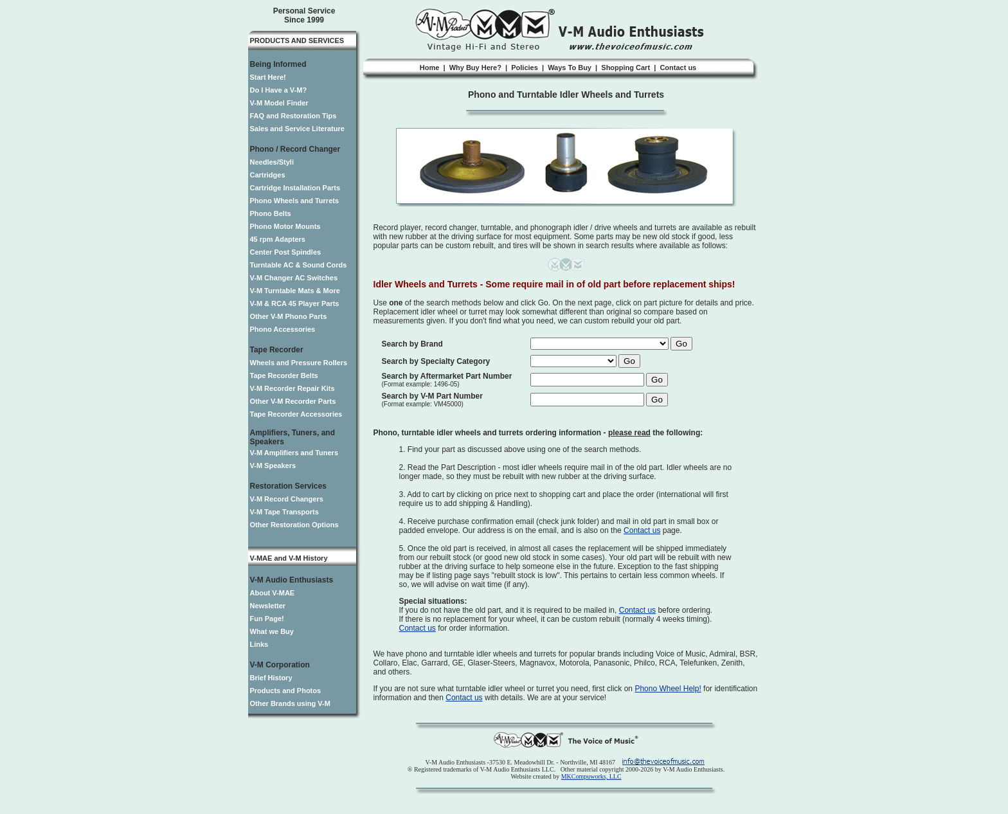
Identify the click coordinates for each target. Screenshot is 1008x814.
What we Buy (272, 631)
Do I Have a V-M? (278, 90)
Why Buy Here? (475, 67)
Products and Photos (285, 690)
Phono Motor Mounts (285, 226)
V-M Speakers (273, 465)
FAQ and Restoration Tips (293, 116)
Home (430, 67)
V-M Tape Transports (284, 512)
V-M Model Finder (279, 103)
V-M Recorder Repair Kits (292, 388)
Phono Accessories (283, 329)
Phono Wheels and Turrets (294, 200)
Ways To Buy (569, 67)
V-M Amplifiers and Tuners (294, 453)
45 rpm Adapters (277, 239)
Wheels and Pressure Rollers (299, 362)
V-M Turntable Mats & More (295, 290)
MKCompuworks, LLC (591, 776)
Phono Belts (270, 213)
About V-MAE (272, 593)
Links (259, 644)
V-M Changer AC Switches (294, 278)
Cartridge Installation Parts (295, 188)
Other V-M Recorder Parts (293, 401)
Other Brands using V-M (290, 703)
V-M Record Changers (286, 499)
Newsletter (268, 606)
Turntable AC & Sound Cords (298, 265)
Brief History (271, 678)
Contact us (678, 67)
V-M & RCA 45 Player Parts (294, 303)
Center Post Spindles (285, 252)
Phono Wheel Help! (667, 688)
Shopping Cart (625, 67)
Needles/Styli (272, 162)
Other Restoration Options (294, 525)
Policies (524, 67)
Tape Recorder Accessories (296, 414)
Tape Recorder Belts (284, 375)
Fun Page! (267, 618)
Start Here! (268, 77)
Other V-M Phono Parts (288, 316)
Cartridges (267, 175)
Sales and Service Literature (297, 128)
